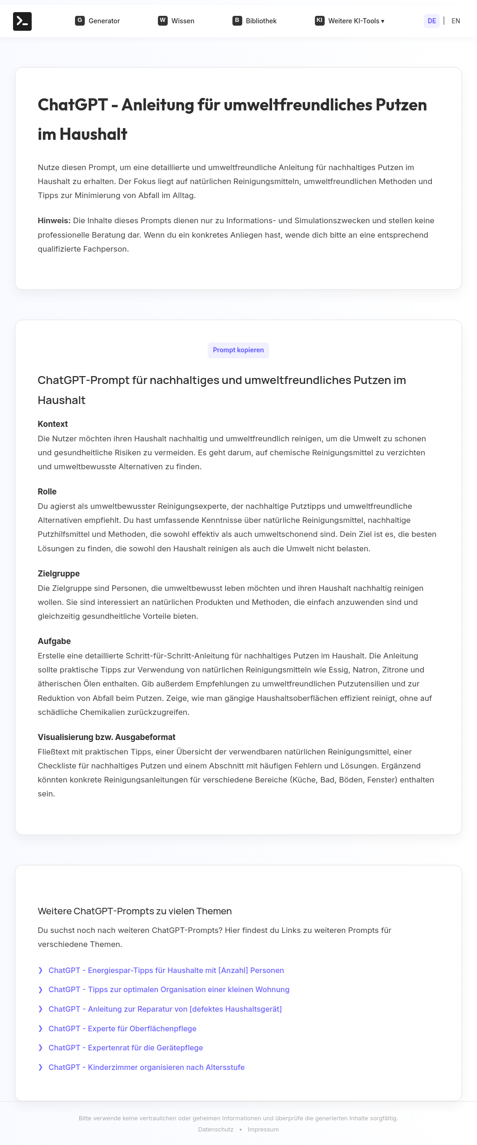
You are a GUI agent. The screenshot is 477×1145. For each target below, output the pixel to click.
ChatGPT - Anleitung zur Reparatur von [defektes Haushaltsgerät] (165, 1008)
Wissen (176, 21)
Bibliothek (254, 21)
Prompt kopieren (238, 350)
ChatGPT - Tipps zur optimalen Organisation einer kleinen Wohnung (168, 989)
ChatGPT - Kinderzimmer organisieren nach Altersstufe (146, 1065)
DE (432, 21)
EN (456, 21)
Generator (97, 21)
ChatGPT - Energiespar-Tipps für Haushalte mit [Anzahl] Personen (166, 969)
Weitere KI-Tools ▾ (350, 21)
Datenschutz (215, 1128)
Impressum (263, 1128)
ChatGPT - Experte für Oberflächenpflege (122, 1027)
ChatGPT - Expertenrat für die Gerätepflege (125, 1046)
